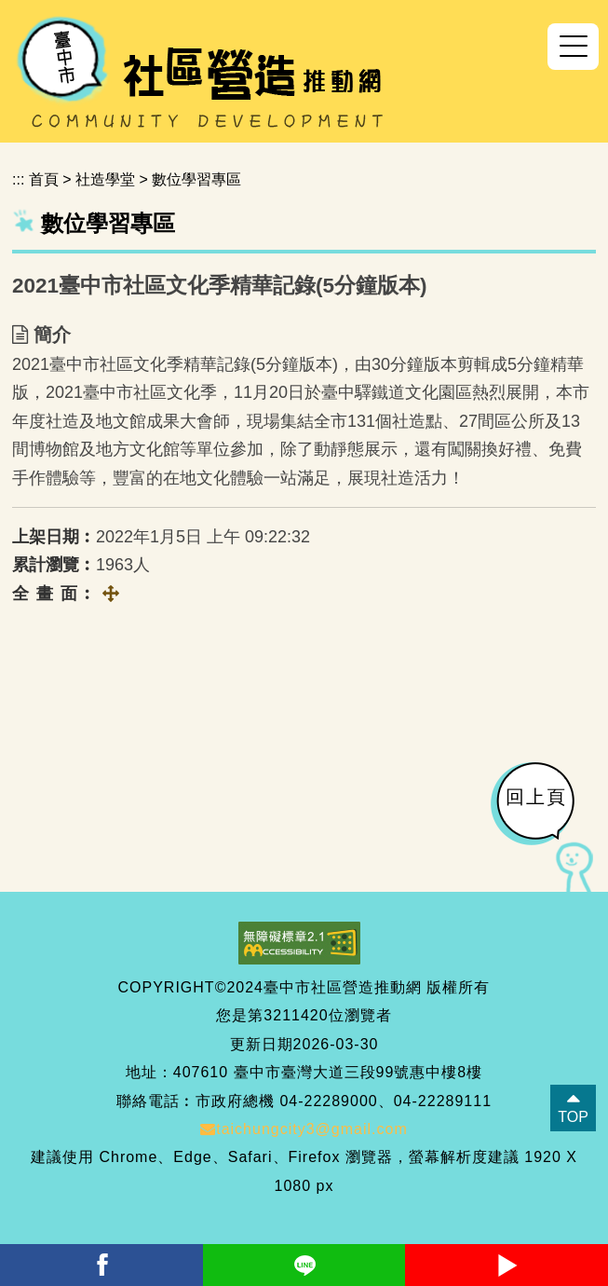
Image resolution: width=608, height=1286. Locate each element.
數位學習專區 (196, 179)
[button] (573, 46)
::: (18, 179)
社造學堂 (105, 179)
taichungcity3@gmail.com (304, 1129)
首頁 (44, 179)
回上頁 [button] (536, 797)
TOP (573, 1117)
